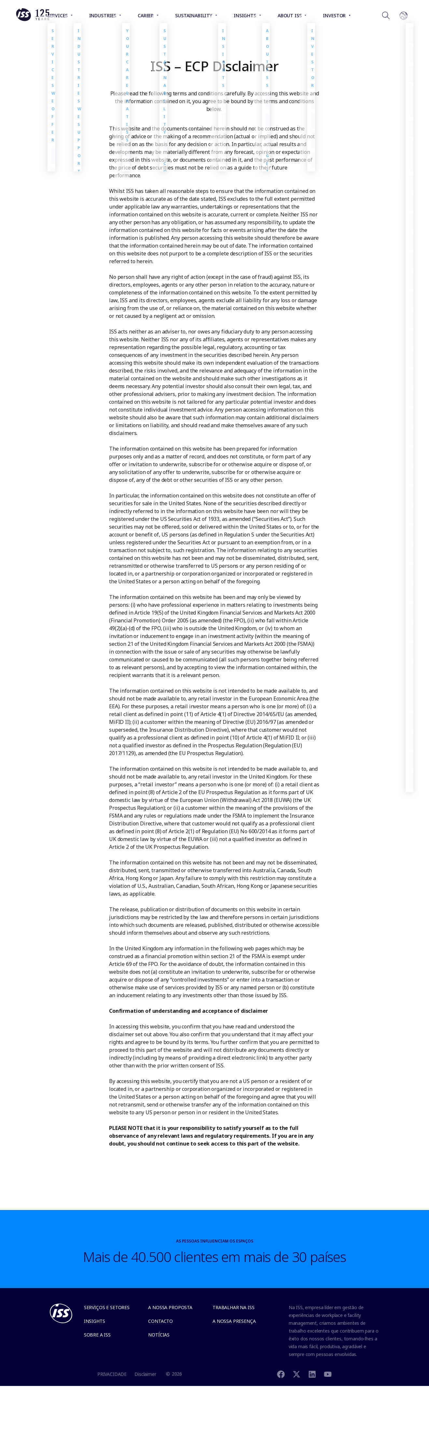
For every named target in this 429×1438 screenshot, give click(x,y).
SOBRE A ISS (97, 1335)
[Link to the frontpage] (32, 19)
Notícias (159, 1335)
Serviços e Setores (107, 1307)
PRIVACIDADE (112, 1374)
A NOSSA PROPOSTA (170, 1307)
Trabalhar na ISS (234, 1307)
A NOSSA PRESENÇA (234, 1321)
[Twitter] (296, 1374)
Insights (94, 1321)
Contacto (160, 1321)
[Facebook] (281, 1374)
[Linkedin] (312, 1374)
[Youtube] (328, 1374)
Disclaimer (145, 1374)
